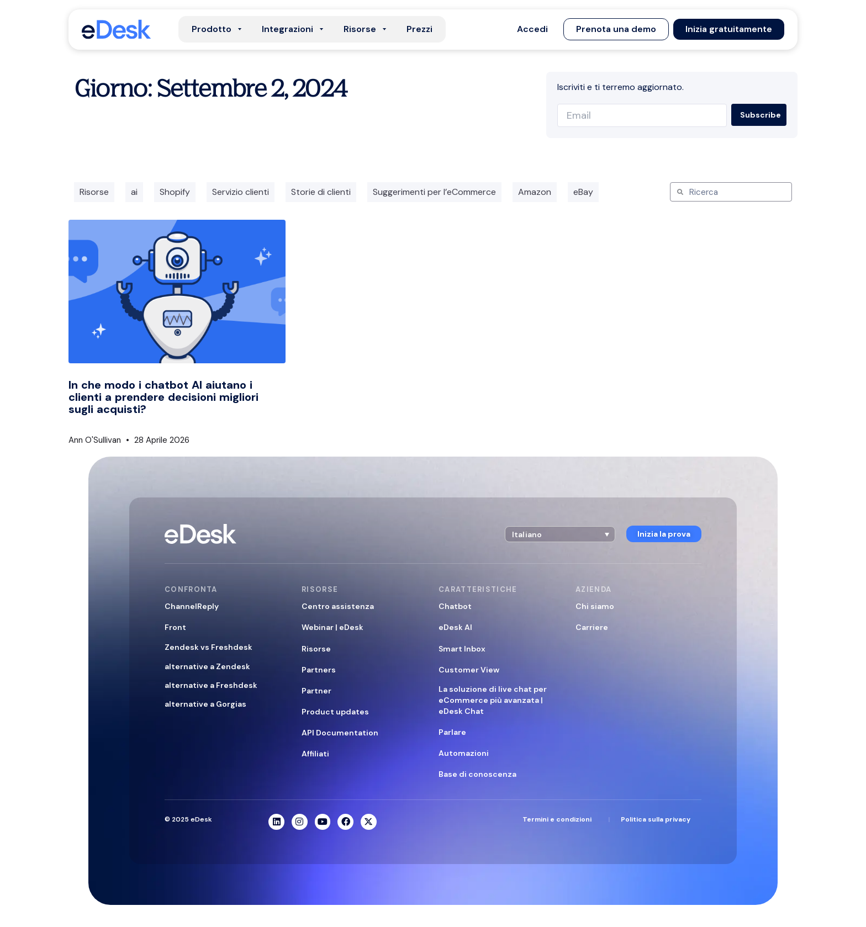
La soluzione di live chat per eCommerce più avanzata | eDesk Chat (493, 700)
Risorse (94, 192)
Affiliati (315, 754)
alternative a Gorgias (205, 704)
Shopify (175, 192)
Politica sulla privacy (655, 819)
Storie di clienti (321, 192)
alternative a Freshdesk (211, 685)
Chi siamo (594, 606)
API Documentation (340, 733)
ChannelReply (192, 606)
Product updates (335, 712)
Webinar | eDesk (332, 627)
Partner (316, 691)
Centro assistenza (338, 606)
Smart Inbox (462, 649)
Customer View (469, 670)
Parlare (452, 732)
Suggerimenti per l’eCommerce (434, 192)
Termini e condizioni (557, 819)
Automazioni (464, 753)
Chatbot (455, 606)
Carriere (591, 627)
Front (175, 627)
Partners (319, 670)
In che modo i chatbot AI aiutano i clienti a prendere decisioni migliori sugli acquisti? (163, 397)
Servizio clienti (240, 192)
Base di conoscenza (477, 774)
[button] (532, 29)
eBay (583, 192)
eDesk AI (455, 627)
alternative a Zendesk (207, 666)
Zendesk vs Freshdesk (208, 647)
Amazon (534, 192)
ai (134, 192)
